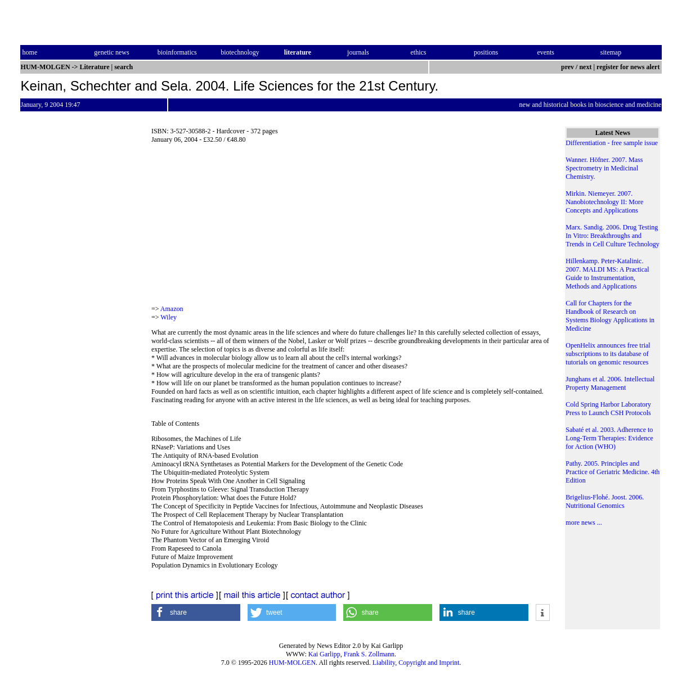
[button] (195, 612)
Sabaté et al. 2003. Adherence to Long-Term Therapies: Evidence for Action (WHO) (609, 438)
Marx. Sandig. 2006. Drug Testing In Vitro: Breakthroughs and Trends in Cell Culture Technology (612, 235)
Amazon (171, 309)
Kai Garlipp (324, 654)
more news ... (584, 522)
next (585, 67)
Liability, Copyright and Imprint (416, 663)
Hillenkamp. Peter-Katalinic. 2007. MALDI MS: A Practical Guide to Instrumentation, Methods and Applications (607, 273)
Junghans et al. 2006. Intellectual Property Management (610, 383)
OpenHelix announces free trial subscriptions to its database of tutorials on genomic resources (608, 353)
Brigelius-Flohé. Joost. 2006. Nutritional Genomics (605, 501)
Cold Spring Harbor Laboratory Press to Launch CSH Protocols (608, 408)
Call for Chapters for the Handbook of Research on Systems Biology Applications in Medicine (610, 315)
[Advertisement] (350, 227)
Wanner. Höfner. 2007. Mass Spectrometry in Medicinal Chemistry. (604, 168)
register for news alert (628, 67)
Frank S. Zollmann (369, 654)
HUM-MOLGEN (292, 663)
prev (567, 67)
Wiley (168, 317)
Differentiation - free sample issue (612, 143)
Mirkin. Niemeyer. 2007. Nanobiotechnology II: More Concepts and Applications (604, 202)
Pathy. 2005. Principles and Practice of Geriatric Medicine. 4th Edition (612, 472)
